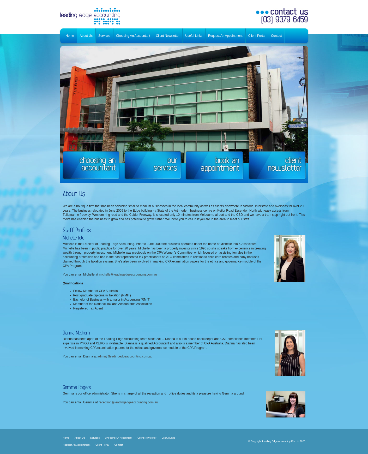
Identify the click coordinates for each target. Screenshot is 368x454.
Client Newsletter (146, 437)
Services (95, 437)
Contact (118, 444)
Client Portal (102, 444)
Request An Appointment (77, 444)
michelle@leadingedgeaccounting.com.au (128, 274)
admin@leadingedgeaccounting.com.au (124, 356)
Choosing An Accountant (118, 437)
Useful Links (168, 437)
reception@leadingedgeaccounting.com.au (128, 402)
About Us (80, 437)
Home (66, 437)
